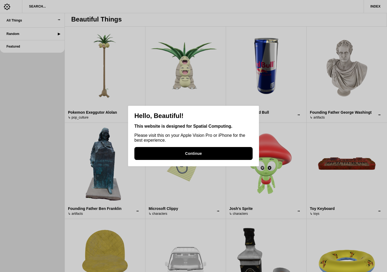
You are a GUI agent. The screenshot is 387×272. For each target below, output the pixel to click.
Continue (193, 153)
